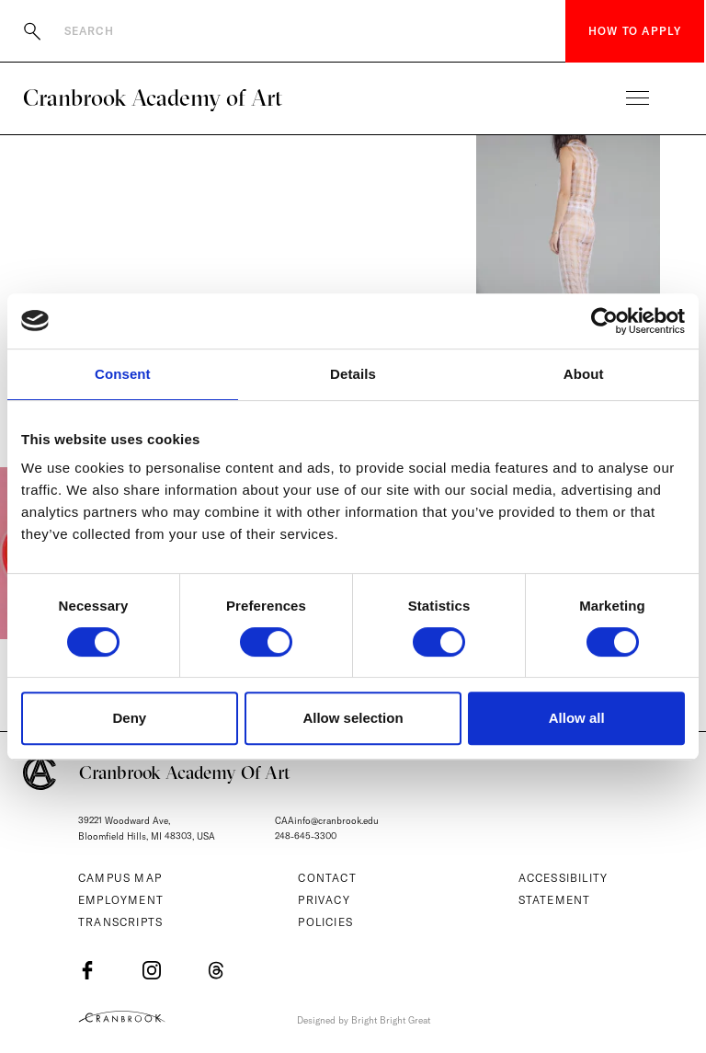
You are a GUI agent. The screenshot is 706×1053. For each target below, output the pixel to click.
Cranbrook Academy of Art (152, 97)
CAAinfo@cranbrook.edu (327, 821)
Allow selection (352, 718)
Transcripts (120, 922)
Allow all (577, 718)
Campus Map (120, 878)
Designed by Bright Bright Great (363, 1020)
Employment (121, 900)
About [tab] (584, 374)
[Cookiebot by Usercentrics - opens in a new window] (604, 321)
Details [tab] (353, 374)
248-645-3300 (305, 836)
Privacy (323, 900)
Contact (327, 878)
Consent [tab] (123, 374)
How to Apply (634, 31)
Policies (325, 922)
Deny (129, 718)
